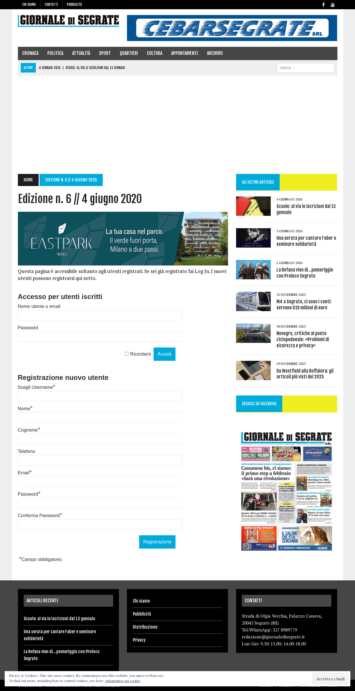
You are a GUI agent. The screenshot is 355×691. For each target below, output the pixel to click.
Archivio (215, 53)
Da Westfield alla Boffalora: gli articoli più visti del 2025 (305, 374)
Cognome (29, 430)
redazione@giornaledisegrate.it (273, 637)
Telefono (27, 451)
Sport (105, 53)
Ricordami (140, 354)
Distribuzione (145, 627)
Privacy (139, 640)
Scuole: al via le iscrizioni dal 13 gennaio (59, 618)
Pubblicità (74, 4)
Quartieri (129, 53)
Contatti (51, 4)
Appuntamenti (184, 53)
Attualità (81, 53)
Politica (55, 53)
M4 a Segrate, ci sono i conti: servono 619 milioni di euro (304, 305)
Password (28, 327)
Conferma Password (40, 515)
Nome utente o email (39, 306)
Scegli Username (36, 387)
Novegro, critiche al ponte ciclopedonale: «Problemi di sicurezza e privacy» (302, 339)
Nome (25, 408)
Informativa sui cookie (122, 681)
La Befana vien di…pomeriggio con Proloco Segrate (304, 273)
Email (25, 472)
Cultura (154, 53)
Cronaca (30, 53)
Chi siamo (29, 4)
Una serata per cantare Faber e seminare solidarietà (306, 241)
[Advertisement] (177, 124)
